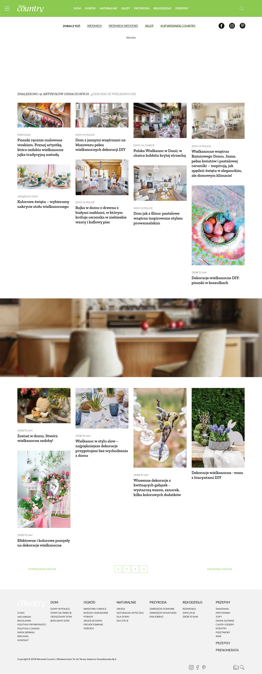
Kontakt (23, 635)
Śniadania (222, 603)
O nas (20, 607)
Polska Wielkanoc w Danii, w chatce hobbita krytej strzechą (160, 150)
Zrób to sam (199, 267)
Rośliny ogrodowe (96, 607)
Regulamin (24, 615)
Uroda (121, 603)
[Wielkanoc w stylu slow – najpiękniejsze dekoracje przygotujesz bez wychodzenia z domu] (102, 403)
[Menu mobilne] (7, 8)
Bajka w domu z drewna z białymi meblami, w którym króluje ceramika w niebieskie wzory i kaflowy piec (101, 209)
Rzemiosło (24, 132)
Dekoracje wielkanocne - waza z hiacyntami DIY (218, 467)
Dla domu (123, 611)
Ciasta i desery (225, 619)
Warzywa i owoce (95, 603)
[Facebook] (221, 26)
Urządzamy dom (27, 191)
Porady (88, 611)
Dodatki (221, 623)
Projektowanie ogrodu (93, 621)
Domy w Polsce (85, 132)
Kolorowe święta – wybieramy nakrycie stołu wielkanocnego (43, 199)
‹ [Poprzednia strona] (42, 563)
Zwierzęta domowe (162, 603)
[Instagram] (232, 26)
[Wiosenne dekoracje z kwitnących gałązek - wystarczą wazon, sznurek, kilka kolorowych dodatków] (160, 423)
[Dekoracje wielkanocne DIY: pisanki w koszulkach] (218, 223)
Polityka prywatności (31, 619)
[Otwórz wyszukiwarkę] (242, 8)
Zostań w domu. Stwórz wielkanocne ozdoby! (37, 431)
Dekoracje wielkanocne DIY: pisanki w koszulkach (216, 275)
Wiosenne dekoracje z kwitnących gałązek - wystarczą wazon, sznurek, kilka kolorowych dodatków (158, 480)
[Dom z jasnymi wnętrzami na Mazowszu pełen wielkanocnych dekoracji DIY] (102, 115)
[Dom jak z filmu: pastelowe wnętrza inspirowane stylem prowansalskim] (160, 180)
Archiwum (24, 611)
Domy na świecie (144, 142)
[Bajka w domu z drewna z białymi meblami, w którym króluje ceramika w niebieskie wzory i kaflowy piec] (102, 174)
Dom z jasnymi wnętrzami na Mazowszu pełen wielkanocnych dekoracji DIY (101, 142)
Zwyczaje (189, 607)
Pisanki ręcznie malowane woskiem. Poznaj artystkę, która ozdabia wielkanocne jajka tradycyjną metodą (40, 144)
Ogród (90, 8)
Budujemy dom (60, 615)
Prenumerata (227, 645)
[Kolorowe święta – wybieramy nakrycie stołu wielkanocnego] (44, 174)
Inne (218, 631)
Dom (77, 8)
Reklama (23, 631)
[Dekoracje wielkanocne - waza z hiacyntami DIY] (218, 423)
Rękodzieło (162, 8)
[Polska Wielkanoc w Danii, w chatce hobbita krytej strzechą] (160, 120)
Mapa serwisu (26, 627)
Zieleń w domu (93, 615)
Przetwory (223, 627)
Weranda (94, 26)
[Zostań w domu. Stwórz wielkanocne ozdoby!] (44, 400)
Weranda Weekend (123, 26)
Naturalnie (108, 8)
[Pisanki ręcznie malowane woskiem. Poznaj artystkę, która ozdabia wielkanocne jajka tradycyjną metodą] (44, 115)
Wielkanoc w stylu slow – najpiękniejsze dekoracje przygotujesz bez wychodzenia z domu (97, 440)
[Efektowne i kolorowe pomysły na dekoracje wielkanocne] (44, 481)
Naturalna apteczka (130, 607)
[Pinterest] (242, 26)
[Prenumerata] (235, 661)
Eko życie (122, 615)
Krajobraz (156, 611)
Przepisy (181, 8)
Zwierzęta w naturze (163, 607)
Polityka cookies (28, 623)
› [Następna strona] (220, 563)
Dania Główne (225, 615)
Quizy (125, 8)
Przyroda (142, 8)
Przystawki (223, 607)
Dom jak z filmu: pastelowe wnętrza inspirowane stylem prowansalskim (158, 213)
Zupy (219, 611)
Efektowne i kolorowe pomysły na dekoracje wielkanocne (36, 535)
